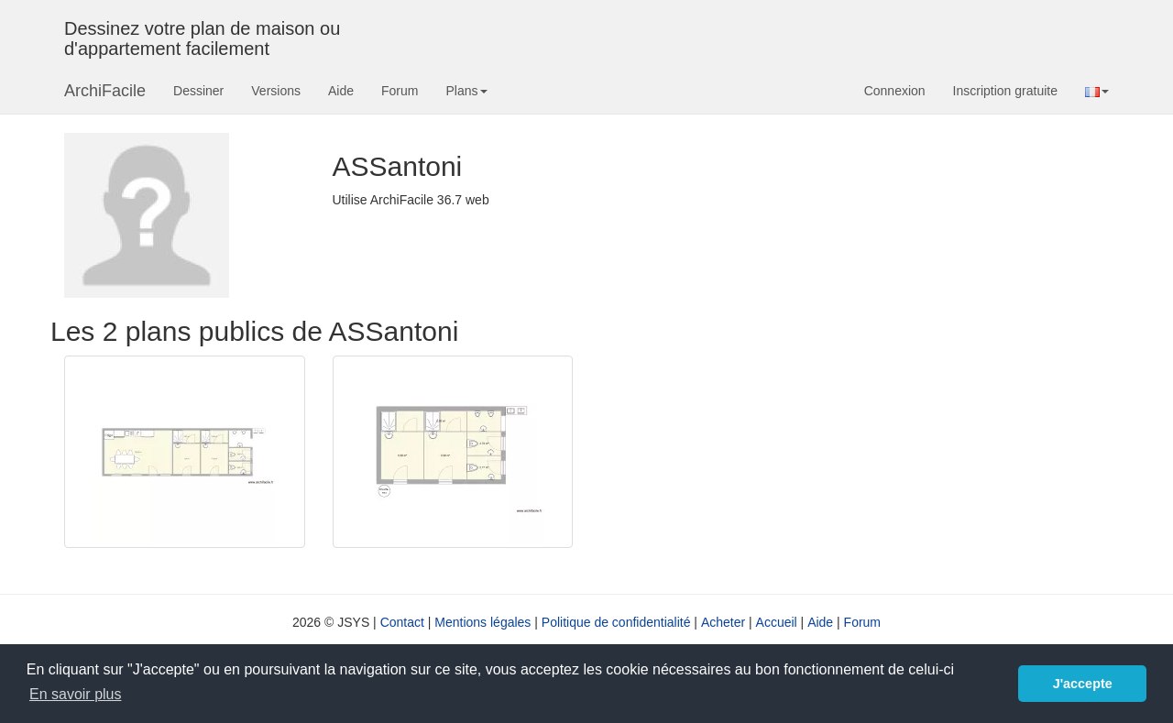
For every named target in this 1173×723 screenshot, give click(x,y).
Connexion (895, 90)
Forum (399, 90)
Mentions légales (482, 622)
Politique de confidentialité (616, 622)
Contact (402, 622)
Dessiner (198, 90)
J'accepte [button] (1083, 683)
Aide (341, 90)
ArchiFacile (105, 91)
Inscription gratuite (1005, 90)
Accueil (776, 622)
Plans (466, 90)
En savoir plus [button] (75, 694)
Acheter (723, 622)
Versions (276, 90)
